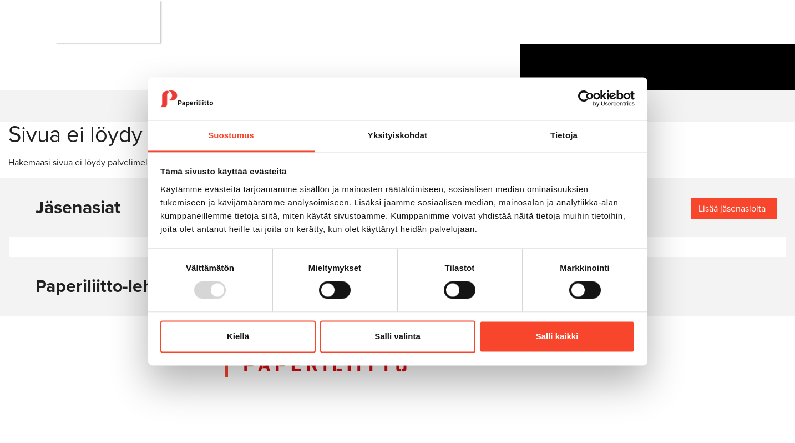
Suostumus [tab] (231, 135)
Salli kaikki (557, 336)
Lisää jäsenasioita (732, 208)
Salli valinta (397, 336)
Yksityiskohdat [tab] (397, 135)
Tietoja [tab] (564, 135)
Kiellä (238, 336)
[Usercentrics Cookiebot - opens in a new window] (586, 98)
